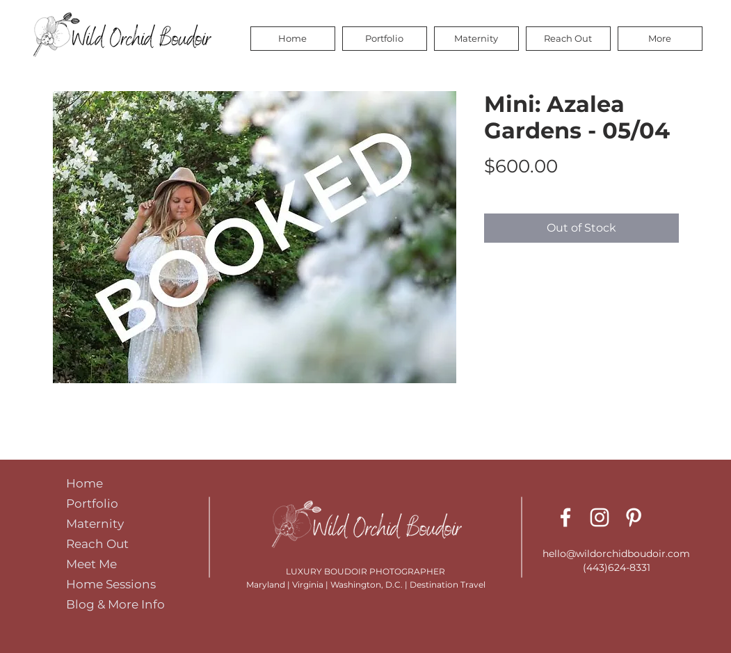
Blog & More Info (115, 604)
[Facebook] (565, 517)
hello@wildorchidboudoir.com (616, 553)
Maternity (95, 524)
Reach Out (97, 544)
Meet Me (91, 564)
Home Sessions (111, 584)
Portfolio (92, 503)
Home (84, 483)
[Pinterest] (633, 517)
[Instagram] (599, 517)
